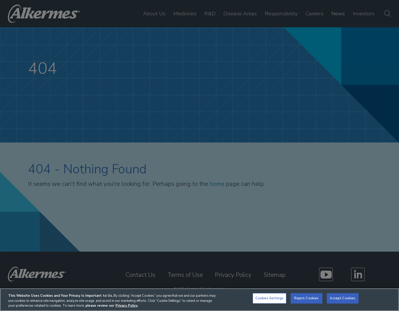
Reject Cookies (306, 298)
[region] (199, 299)
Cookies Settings (269, 298)
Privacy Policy (126, 305)
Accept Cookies (342, 298)
